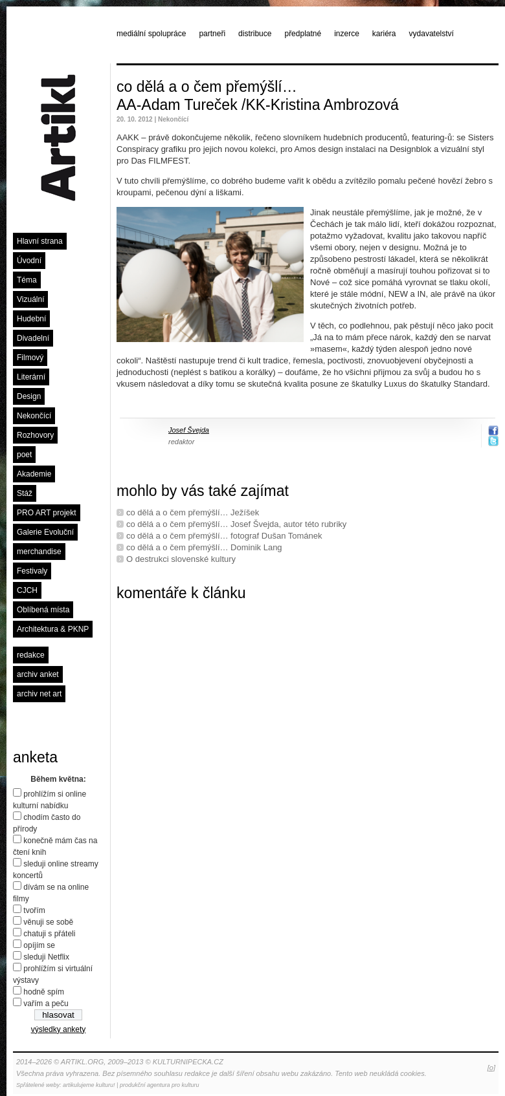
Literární (31, 376)
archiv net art (39, 693)
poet (24, 454)
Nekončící (34, 415)
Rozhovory (35, 435)
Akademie (34, 473)
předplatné (302, 33)
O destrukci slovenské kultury (181, 559)
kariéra (384, 33)
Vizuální (30, 299)
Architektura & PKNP (53, 629)
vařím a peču (45, 1003)
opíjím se (39, 945)
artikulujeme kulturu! (89, 1085)
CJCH (27, 590)
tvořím (34, 910)
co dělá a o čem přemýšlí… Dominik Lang (204, 547)
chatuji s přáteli (49, 933)
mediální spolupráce (151, 33)
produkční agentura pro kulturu (159, 1085)
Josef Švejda (188, 430)
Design (29, 396)
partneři (212, 33)
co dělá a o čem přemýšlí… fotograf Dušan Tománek (224, 536)
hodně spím (43, 991)
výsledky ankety (58, 1029)
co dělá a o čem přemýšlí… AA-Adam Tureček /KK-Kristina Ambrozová (258, 95)
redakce (31, 655)
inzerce (346, 33)
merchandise (39, 551)
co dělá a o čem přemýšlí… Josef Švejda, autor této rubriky (236, 524)
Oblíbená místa (43, 609)
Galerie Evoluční (45, 532)
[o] (491, 1067)
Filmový (30, 357)
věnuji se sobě (48, 922)
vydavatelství (431, 33)
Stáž (24, 493)
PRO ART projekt (46, 512)
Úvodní (29, 260)
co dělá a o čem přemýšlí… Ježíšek (192, 512)
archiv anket (38, 674)
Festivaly (32, 570)
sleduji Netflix (46, 957)
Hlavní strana (40, 241)
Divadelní (33, 338)
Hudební (31, 318)
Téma (27, 280)
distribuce (254, 33)
